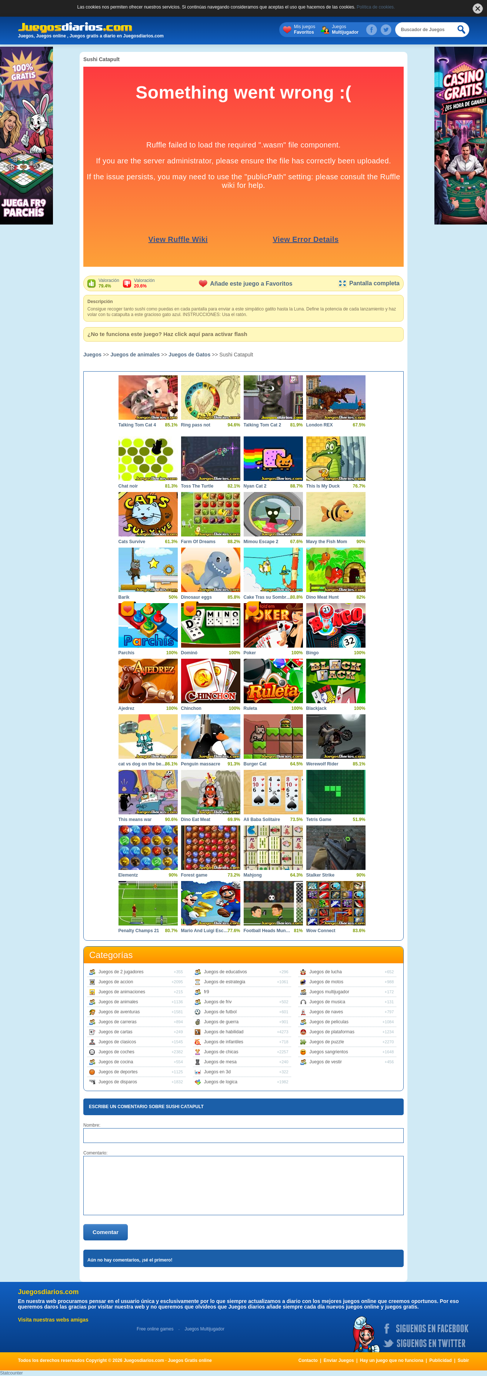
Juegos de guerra (221, 1021)
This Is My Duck (323, 486)
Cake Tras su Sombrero (268, 597)
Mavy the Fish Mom (326, 541)
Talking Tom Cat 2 (262, 425)
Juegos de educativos (225, 971)
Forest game (194, 875)
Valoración (109, 283)
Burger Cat (255, 764)
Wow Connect (321, 930)
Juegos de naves (326, 1011)
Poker (250, 652)
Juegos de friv (218, 1001)
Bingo (312, 652)
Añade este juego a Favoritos (245, 284)
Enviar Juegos (339, 1360)
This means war (135, 819)
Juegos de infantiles (223, 1041)
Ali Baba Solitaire (262, 819)
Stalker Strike (320, 875)
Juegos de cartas (115, 1031)
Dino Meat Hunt (322, 597)
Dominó (189, 652)
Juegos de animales (135, 355)
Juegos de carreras (118, 1021)
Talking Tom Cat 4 (137, 425)
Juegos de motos (326, 981)
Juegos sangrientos (329, 1051)
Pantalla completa (369, 283)
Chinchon (191, 708)
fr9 (206, 991)
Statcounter (11, 1373)
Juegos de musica (328, 1001)
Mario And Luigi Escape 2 (205, 930)
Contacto (308, 1360)
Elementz (128, 875)
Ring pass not (195, 425)
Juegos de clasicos (117, 1041)
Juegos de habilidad (224, 1031)
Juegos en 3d (217, 1071)
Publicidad (440, 1360)
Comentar (106, 1232)
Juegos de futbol (220, 1011)
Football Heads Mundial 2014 (268, 930)
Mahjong (253, 875)
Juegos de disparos (118, 1081)
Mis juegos (304, 29)
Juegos (345, 29)
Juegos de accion (116, 981)
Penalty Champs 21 (139, 930)
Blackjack (316, 708)
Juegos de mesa (220, 1061)
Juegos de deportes (118, 1071)
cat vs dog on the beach (143, 764)
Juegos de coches (116, 1051)
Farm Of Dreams (198, 541)
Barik (124, 597)
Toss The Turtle (197, 486)
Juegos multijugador (329, 991)
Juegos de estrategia (224, 981)
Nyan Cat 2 (255, 486)
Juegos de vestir (326, 1061)
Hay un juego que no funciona (391, 1360)
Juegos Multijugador (204, 1329)
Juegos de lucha (326, 971)
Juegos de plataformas (332, 1031)
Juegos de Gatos (189, 355)
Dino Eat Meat (195, 819)
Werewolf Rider (322, 764)
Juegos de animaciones (122, 991)
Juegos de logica (220, 1081)
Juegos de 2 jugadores (121, 971)
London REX (319, 425)
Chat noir (128, 486)
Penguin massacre (200, 764)
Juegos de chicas (221, 1051)
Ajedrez (126, 708)
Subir (463, 1360)
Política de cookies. (376, 7)
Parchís (126, 652)
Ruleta (250, 708)
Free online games (155, 1329)
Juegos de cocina (116, 1061)
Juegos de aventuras (119, 1011)
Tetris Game (318, 819)
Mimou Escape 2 (261, 541)
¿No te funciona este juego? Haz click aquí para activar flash (167, 334)
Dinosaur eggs (196, 597)
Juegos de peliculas (329, 1021)
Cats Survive (132, 541)
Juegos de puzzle (327, 1041)
